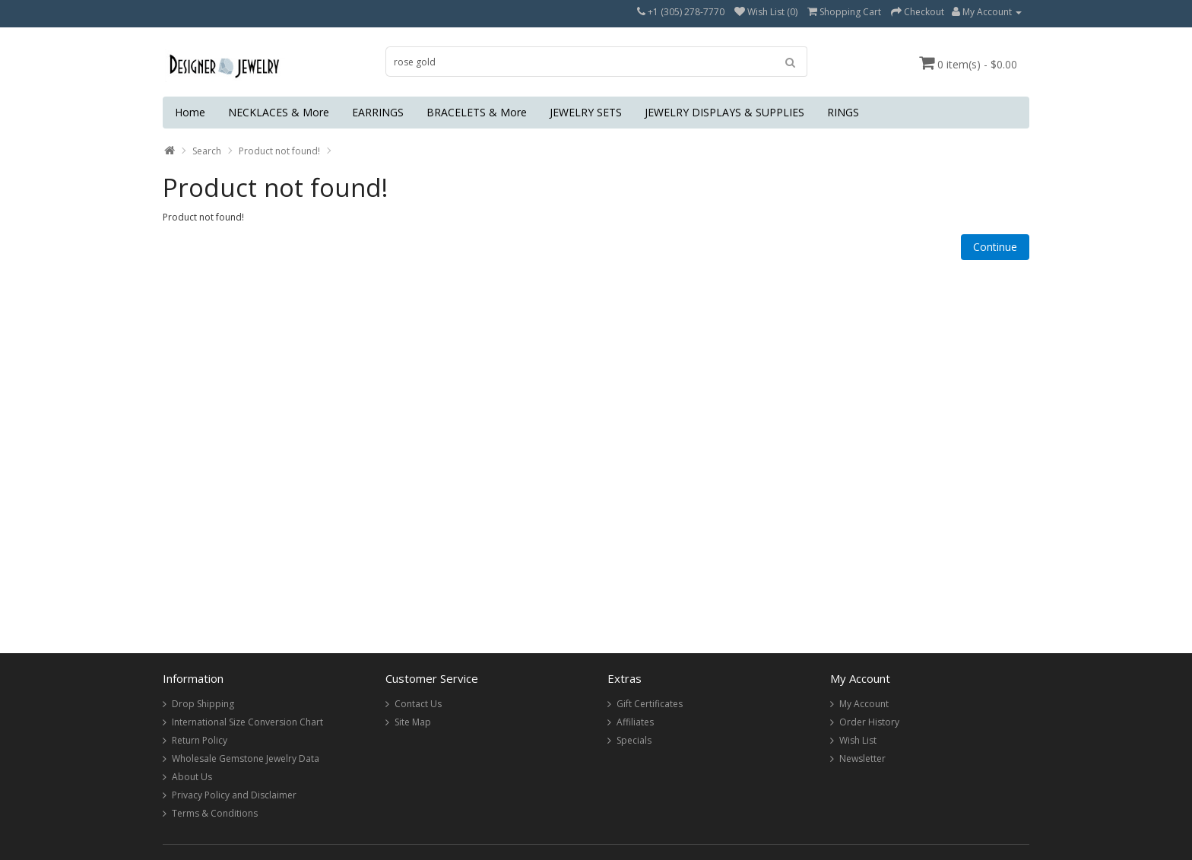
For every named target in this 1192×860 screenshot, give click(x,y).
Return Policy (199, 740)
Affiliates (635, 722)
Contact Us (418, 703)
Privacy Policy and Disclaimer (234, 795)
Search (206, 150)
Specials (634, 740)
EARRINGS (378, 112)
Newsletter (862, 758)
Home (190, 112)
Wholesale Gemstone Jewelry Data (245, 758)
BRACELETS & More (476, 112)
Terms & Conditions (215, 813)
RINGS (843, 112)
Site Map (413, 722)
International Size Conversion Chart (247, 722)
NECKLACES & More (278, 112)
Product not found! (279, 150)
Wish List (858, 740)
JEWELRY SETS (586, 112)
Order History (869, 722)
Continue (995, 247)
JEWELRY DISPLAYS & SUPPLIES (724, 112)
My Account (864, 703)
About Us (192, 776)
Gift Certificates (650, 703)
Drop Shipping (203, 703)
